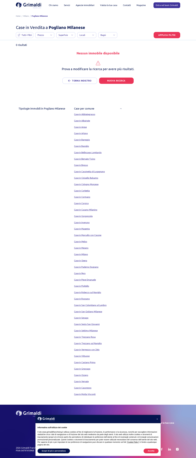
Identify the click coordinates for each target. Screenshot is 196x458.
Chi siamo (53, 5)
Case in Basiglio (81, 146)
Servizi (67, 5)
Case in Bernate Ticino (84, 159)
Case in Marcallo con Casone (87, 235)
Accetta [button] (151, 451)
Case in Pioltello (81, 286)
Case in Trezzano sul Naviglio (88, 343)
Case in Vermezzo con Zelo (86, 349)
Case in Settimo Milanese (86, 330)
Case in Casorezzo (82, 388)
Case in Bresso (81, 165)
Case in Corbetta (82, 191)
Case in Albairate (82, 121)
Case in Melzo (80, 241)
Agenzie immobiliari (85, 5)
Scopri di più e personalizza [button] (54, 451)
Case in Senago (81, 318)
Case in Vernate (81, 381)
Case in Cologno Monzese (86, 184)
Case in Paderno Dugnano (86, 267)
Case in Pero (80, 273)
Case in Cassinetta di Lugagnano (89, 171)
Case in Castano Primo (84, 362)
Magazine (141, 5)
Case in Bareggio (82, 140)
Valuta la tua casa (108, 5)
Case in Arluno (81, 133)
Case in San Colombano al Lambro (90, 305)
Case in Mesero (81, 248)
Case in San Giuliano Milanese (88, 311)
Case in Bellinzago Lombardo (88, 152)
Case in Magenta (82, 229)
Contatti (127, 5)
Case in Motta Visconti (85, 394)
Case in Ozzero (81, 375)
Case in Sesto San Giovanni (87, 324)
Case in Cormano (82, 197)
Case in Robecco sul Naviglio (87, 292)
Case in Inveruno (82, 222)
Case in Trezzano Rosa (85, 337)
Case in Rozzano (82, 299)
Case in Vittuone (82, 356)
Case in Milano (81, 254)
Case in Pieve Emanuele (85, 280)
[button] (44, 35)
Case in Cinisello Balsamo (86, 178)
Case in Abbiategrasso (84, 114)
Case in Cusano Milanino (85, 210)
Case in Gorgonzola (83, 216)
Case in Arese (80, 127)
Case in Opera (80, 260)
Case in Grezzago (82, 369)
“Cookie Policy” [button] (133, 442)
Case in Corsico (81, 203)
